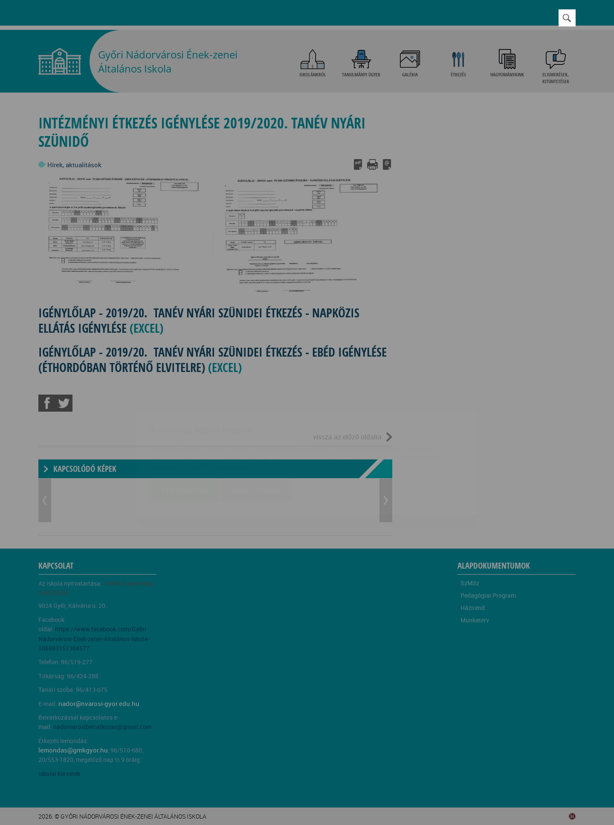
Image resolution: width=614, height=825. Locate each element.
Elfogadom (185, 440)
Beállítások (256, 440)
